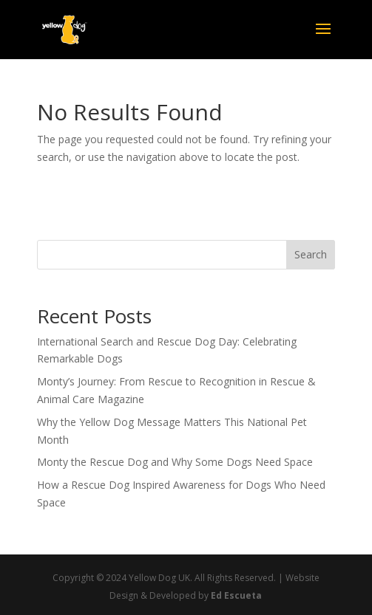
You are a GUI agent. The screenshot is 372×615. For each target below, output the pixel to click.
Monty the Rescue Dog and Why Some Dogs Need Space (175, 462)
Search (310, 254)
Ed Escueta (236, 595)
